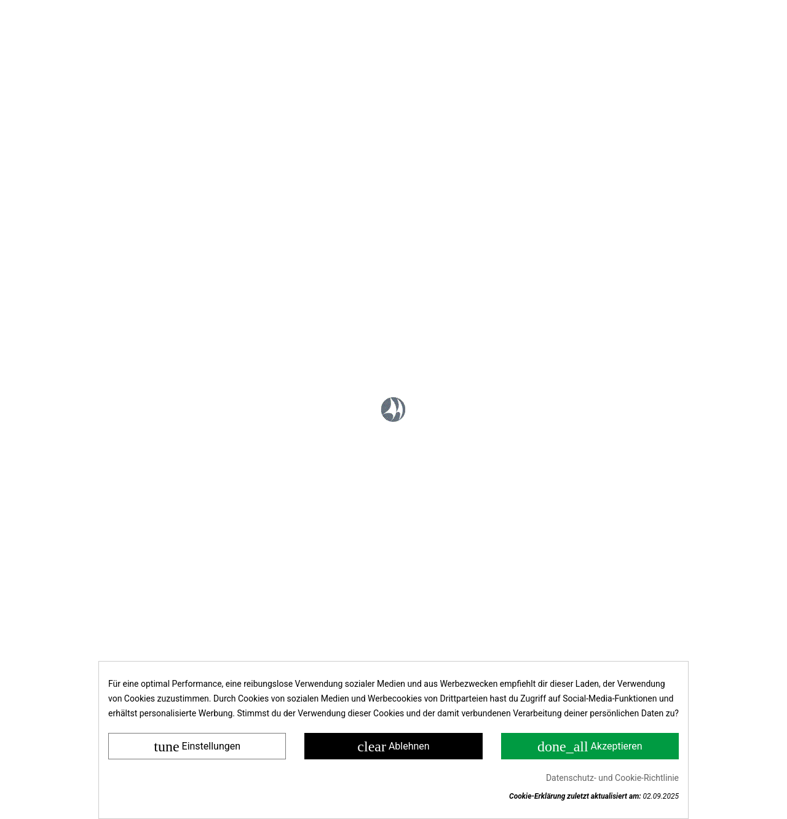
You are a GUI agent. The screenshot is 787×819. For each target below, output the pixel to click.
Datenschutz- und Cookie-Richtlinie (612, 778)
